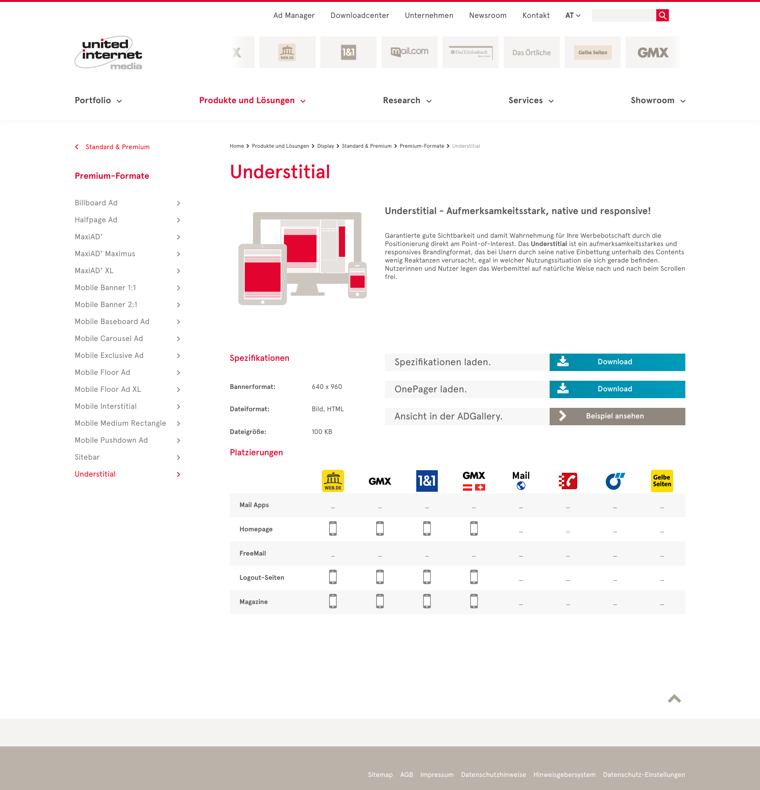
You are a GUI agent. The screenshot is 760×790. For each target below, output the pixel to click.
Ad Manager (294, 15)
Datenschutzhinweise (493, 775)
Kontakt (536, 15)
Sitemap (380, 775)
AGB (406, 775)
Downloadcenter (360, 15)
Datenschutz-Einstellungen (644, 775)
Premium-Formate (112, 176)
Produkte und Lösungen (284, 146)
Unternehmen (429, 15)
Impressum (437, 775)
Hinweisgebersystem (565, 775)
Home (241, 146)
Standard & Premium (112, 147)
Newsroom (488, 15)
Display (329, 146)
